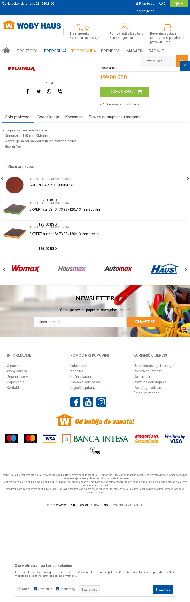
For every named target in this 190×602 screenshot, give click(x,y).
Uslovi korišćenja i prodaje (153, 455)
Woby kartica (17, 460)
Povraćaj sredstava (149, 476)
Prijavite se (144, 411)
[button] (164, 61)
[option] (95, 18)
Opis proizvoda (18, 195)
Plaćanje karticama (85, 471)
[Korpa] (179, 5)
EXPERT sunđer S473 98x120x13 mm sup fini (65, 287)
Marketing (68, 589)
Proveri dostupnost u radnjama (115, 195)
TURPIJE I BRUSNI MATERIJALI (88, 70)
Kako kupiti (78, 455)
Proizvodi (37, 70)
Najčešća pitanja (83, 476)
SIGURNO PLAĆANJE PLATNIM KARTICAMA (94, 18)
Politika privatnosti (148, 460)
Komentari (74, 195)
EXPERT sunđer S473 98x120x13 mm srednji (64, 312)
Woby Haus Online (14, 70)
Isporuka (77, 460)
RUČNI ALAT (56, 70)
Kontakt (13, 476)
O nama (13, 455)
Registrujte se (144, 11)
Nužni (26, 589)
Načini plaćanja (82, 466)
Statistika (45, 589)
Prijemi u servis (18, 466)
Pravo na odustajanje (150, 471)
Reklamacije (143, 466)
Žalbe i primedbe (147, 482)
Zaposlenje (15, 471)
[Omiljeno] (162, 3)
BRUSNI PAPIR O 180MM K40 (52, 263)
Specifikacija (48, 195)
